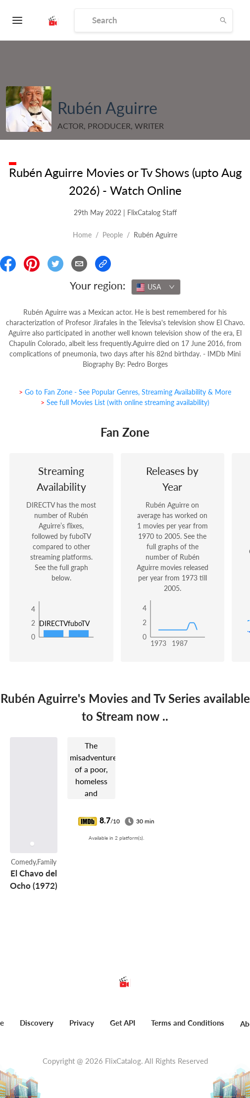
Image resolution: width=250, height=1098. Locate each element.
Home (82, 235)
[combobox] (156, 287)
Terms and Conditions (187, 1022)
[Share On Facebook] (8, 264)
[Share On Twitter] (55, 264)
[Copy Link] (103, 264)
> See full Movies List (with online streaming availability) (125, 402)
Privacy (81, 1022)
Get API (122, 1022)
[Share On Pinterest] (32, 264)
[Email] (79, 264)
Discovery (36, 1022)
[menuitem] (36, 1028)
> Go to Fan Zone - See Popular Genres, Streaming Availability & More (125, 392)
